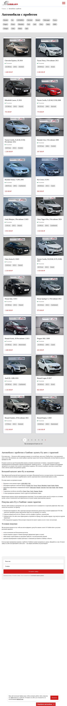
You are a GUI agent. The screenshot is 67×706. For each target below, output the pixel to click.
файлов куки (20, 699)
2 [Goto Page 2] (28, 440)
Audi (35, 24)
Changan (5, 28)
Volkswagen (46, 20)
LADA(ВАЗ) (20, 20)
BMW (54, 24)
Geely (13, 28)
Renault (38, 20)
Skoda (48, 24)
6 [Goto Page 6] (42, 440)
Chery (41, 24)
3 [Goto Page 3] (31, 440)
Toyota (55, 20)
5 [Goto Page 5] (38, 440)
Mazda (20, 28)
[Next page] (45, 440)
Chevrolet (29, 20)
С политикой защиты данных (37, 575)
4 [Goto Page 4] (35, 440)
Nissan (13, 24)
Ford (28, 24)
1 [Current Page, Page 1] (24, 440)
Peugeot (5, 24)
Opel (26, 28)
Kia (12, 20)
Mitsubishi (21, 24)
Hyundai (5, 20)
